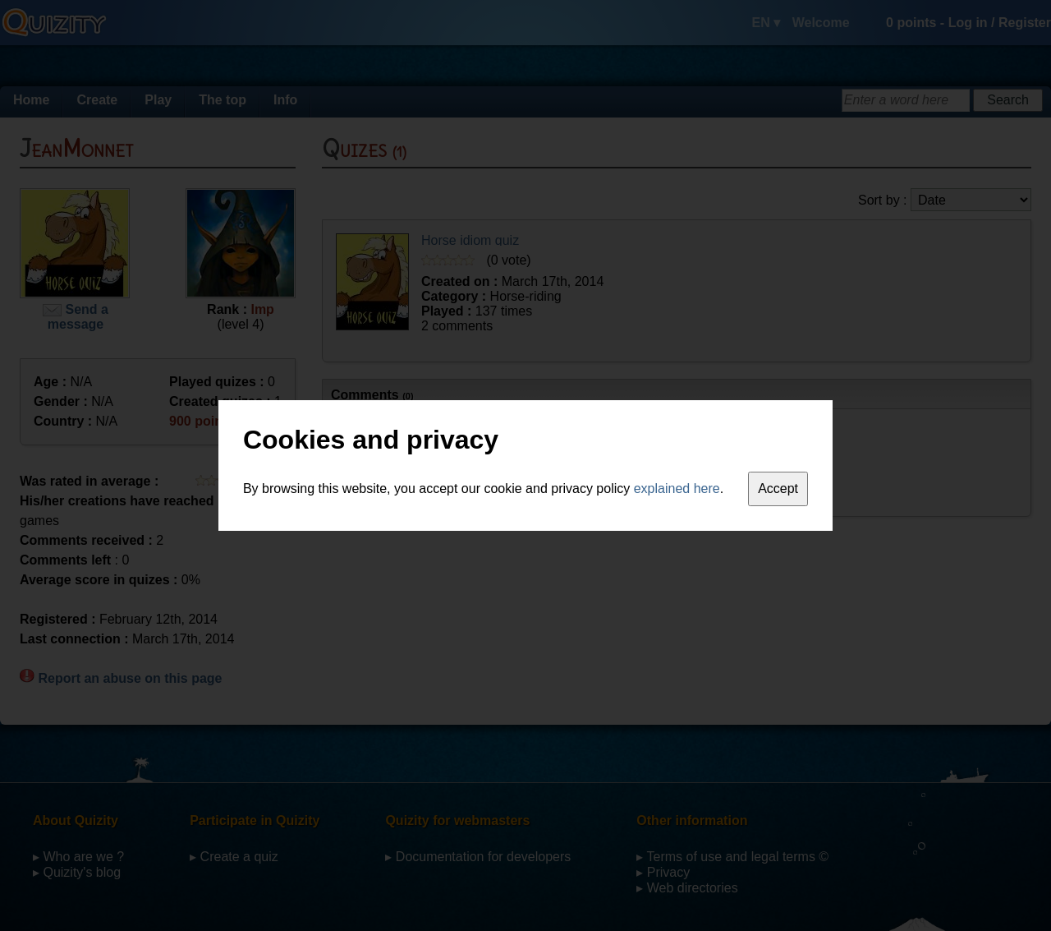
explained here (677, 488)
